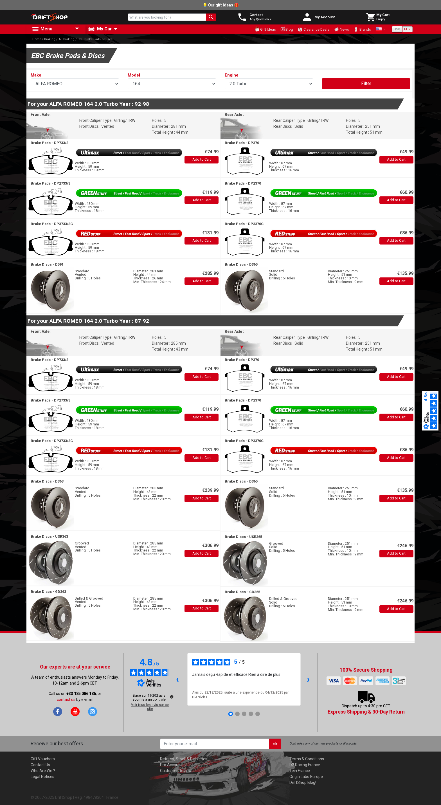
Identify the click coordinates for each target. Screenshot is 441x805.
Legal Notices (42, 776)
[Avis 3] (244, 714)
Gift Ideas (265, 29)
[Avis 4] (251, 714)
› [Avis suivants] (308, 679)
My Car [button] (100, 29)
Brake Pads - (49, 143)
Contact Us (40, 765)
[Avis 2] (237, 714)
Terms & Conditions (306, 759)
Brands (362, 29)
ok (275, 743)
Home (36, 39)
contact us (66, 699)
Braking (49, 39)
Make (36, 75)
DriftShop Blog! (302, 782)
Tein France (299, 770)
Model (134, 75)
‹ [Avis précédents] (177, 679)
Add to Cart (201, 159)
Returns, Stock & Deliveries (183, 759)
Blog (286, 29)
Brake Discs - (47, 264)
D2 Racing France (304, 765)
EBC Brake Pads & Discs (95, 39)
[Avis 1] (230, 714)
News (341, 29)
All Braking (66, 39)
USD (397, 29)
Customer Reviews (177, 770)
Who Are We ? (43, 770)
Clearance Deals (313, 29)
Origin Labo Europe (306, 776)
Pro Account (171, 765)
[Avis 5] (257, 714)
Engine (231, 75)
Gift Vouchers (43, 759)
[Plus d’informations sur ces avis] (171, 696)
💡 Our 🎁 (220, 5)
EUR (407, 29)
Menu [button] (42, 29)
